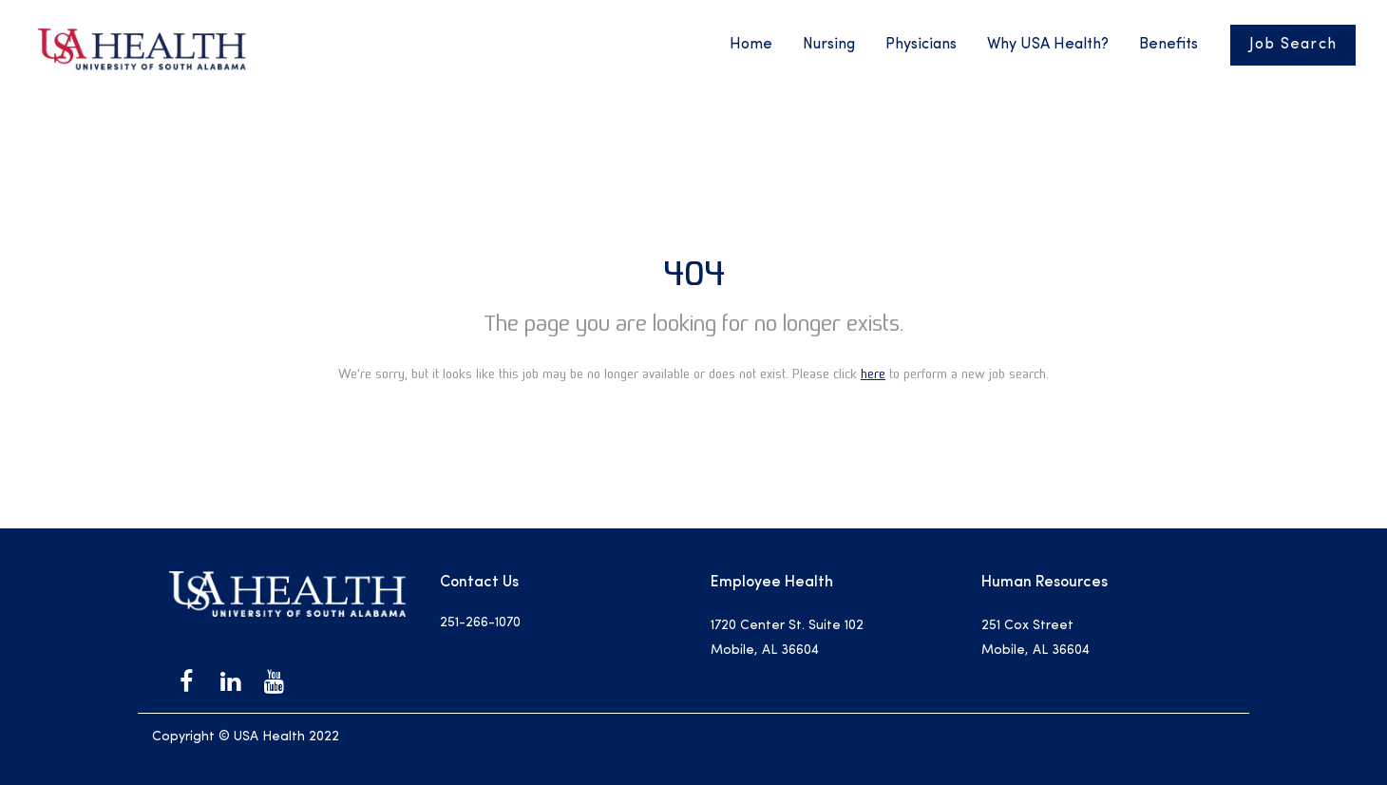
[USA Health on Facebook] (186, 681)
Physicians (921, 44)
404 (694, 273)
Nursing (829, 44)
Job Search (1293, 44)
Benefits (1168, 44)
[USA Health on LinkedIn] (230, 681)
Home (751, 44)
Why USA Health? (1048, 44)
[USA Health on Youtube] (273, 681)
